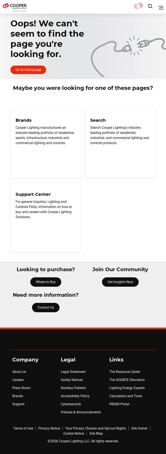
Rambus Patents (73, 388)
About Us (19, 372)
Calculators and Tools (125, 396)
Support (18, 404)
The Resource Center (124, 372)
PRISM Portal (119, 404)
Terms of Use (23, 428)
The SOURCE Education (127, 380)
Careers (18, 380)
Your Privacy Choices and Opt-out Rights (95, 428)
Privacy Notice (49, 428)
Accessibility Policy (75, 396)
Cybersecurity (71, 404)
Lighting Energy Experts (127, 388)
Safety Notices (72, 380)
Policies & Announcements (81, 412)
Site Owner (139, 428)
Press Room (21, 388)
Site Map (96, 433)
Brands (17, 396)
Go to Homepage (28, 70)
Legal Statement (73, 372)
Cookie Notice (73, 433)
